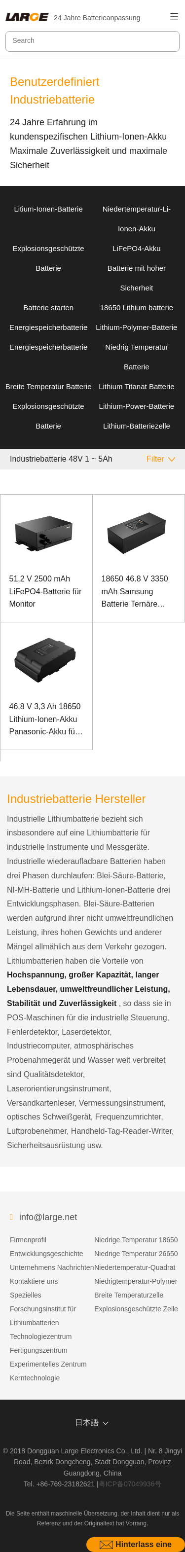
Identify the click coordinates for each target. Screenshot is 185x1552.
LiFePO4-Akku (136, 248)
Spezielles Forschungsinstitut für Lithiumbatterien (43, 1309)
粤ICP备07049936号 (130, 1484)
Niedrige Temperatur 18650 (136, 1240)
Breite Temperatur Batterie (48, 386)
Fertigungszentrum (39, 1350)
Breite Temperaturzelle (128, 1295)
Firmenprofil (28, 1240)
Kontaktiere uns (34, 1281)
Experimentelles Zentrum (48, 1364)
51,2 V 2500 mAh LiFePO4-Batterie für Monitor (45, 591)
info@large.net (48, 1217)
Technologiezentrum (41, 1336)
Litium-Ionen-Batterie (48, 209)
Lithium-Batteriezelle (136, 426)
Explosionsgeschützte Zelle (136, 1309)
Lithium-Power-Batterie (137, 406)
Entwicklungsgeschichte (46, 1254)
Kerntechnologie (35, 1378)
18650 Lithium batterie (136, 307)
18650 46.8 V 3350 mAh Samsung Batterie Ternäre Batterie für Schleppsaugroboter (137, 593)
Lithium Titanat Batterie (136, 386)
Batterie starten (48, 307)
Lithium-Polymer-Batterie (136, 327)
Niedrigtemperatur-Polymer (135, 1281)
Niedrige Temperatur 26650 (136, 1254)
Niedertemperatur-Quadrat (134, 1267)
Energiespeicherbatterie (48, 327)
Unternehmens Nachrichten (52, 1267)
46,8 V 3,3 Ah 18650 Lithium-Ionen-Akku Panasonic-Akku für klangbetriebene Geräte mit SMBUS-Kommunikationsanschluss (46, 720)
